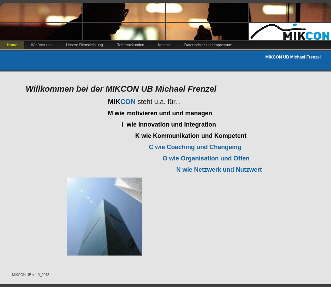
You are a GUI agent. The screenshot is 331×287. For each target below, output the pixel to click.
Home (12, 45)
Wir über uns (41, 45)
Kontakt (164, 45)
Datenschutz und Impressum (208, 45)
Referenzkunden (130, 45)
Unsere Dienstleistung (84, 45)
